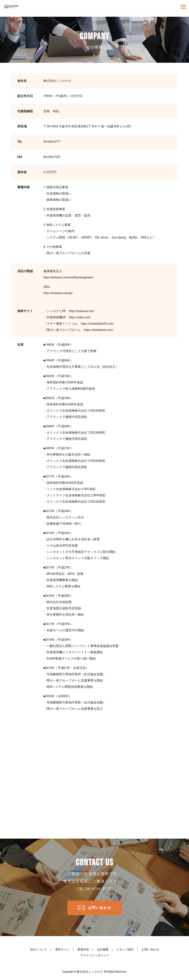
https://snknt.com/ (80, 317)
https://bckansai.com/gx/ (59, 293)
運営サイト (62, 950)
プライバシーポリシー (94, 956)
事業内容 (83, 950)
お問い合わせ (99, 908)
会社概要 (103, 950)
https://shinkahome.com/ (99, 330)
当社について (38, 950)
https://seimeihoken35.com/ (98, 323)
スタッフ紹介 (125, 950)
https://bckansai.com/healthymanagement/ (70, 277)
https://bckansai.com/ (83, 311)
